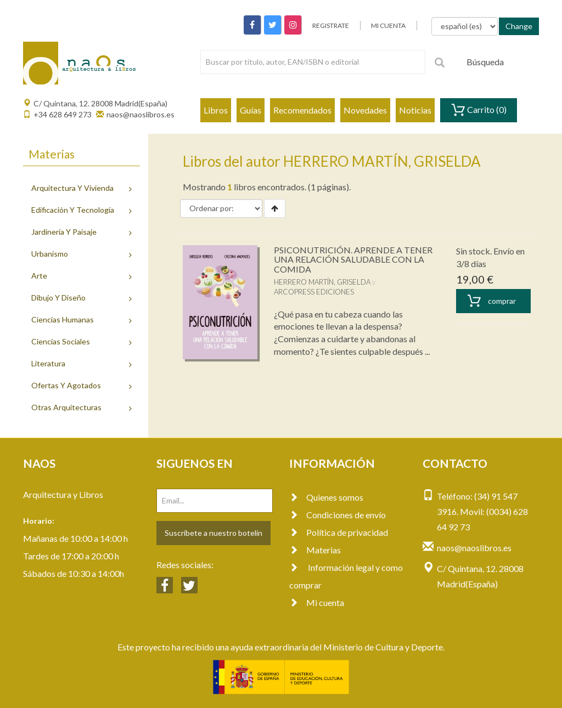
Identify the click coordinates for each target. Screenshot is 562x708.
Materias (315, 550)
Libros (216, 110)
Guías (250, 110)
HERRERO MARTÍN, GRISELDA (322, 281)
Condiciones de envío (337, 514)
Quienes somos (326, 497)
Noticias (415, 110)
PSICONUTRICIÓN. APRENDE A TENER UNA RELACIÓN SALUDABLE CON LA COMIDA (353, 259)
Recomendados (302, 110)
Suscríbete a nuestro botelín (213, 532)
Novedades (365, 110)
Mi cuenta (316, 602)
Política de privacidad (338, 532)
